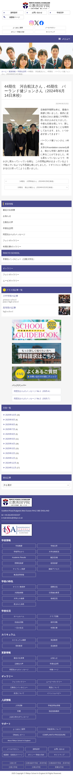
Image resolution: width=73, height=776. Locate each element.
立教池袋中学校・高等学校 (36, 763)
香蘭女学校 (59, 767)
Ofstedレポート (19, 735)
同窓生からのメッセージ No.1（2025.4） (32, 391)
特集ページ (54, 670)
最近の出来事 (9, 210)
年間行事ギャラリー (12, 246)
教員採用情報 (19, 575)
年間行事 (54, 628)
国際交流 (54, 587)
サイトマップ (50, 32)
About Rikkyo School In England (19, 740)
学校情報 (6, 540)
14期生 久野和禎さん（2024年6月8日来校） (37, 181)
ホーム (4, 72)
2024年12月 (10, 463)
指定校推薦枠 (54, 711)
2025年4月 (10, 443)
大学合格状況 (54, 552)
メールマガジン (50, 27)
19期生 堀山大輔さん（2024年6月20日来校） (35, 187)
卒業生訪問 (21, 72)
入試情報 (6, 700)
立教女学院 (36, 767)
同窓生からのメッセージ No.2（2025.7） (32, 398)
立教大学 (13, 763)
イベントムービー (54, 693)
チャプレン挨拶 (19, 569)
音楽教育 (54, 646)
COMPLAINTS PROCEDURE (54, 735)
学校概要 (18, 546)
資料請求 (36, 749)
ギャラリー (7, 676)
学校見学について (54, 729)
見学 (60, 13)
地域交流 (54, 598)
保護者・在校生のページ (13, 755)
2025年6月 (10, 434)
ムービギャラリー (11, 280)
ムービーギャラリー (54, 682)
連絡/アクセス (54, 569)
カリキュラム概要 (19, 640)
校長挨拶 (54, 563)
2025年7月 (10, 429)
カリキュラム (8, 634)
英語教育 (54, 640)
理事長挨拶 (19, 563)
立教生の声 (8, 222)
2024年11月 (10, 467)
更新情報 (12, 72)
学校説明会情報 (54, 705)
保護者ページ (14, 17)
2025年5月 (10, 439)
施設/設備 (54, 557)
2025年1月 (10, 458)
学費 (19, 711)
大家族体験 (19, 593)
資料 (13, 13)
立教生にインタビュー (19, 687)
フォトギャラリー (11, 240)
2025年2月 (10, 453)
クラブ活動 (54, 616)
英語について (54, 687)
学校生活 (6, 611)
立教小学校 (13, 767)
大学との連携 (19, 598)
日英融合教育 (54, 593)
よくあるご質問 (18, 27)
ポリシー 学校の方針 (17, 32)
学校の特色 (7, 581)
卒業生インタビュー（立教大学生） (19, 259)
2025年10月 (10, 415)
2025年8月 (10, 424)
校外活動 (54, 622)
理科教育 (18, 646)
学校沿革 (54, 546)
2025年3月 (10, 448)
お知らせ (7, 216)
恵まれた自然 (19, 604)
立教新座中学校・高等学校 (59, 763)
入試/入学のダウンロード (19, 717)
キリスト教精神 (19, 587)
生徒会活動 (19, 622)
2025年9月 (10, 419)
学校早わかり (19, 552)
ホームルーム (19, 616)
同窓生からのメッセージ (14, 234)
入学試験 (18, 705)
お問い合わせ (37, 13)
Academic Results (19, 557)
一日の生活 (19, 628)
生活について (19, 693)
